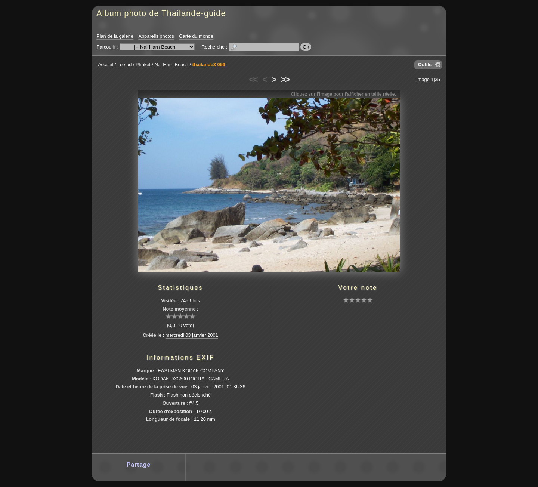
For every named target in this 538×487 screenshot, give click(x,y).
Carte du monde (196, 36)
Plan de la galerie (114, 36)
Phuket (143, 64)
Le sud (124, 64)
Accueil (105, 64)
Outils (425, 64)
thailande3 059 (208, 64)
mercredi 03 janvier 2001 (192, 335)
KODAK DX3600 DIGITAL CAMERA (190, 379)
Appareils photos (156, 36)
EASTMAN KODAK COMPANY (191, 370)
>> (285, 79)
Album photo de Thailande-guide (161, 13)
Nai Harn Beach (171, 64)
